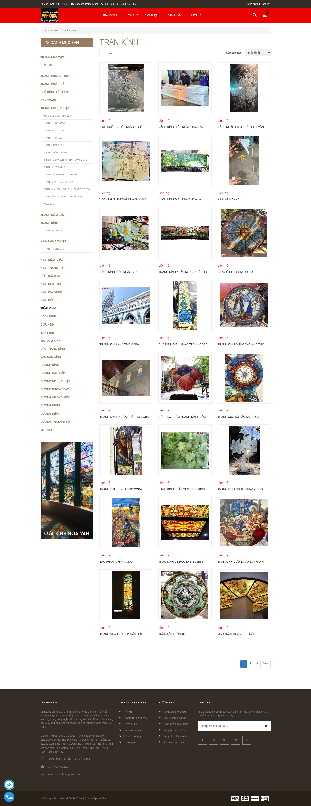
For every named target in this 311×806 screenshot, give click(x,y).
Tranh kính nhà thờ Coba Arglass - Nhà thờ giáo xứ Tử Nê (122, 344)
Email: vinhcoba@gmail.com (60, 774)
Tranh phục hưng (54, 130)
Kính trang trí (52, 267)
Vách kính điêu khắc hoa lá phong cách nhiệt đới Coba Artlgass (179, 199)
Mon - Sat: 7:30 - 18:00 (54, 4)
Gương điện (50, 413)
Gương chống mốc (55, 397)
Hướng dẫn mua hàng (175, 723)
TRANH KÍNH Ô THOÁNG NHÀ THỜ (241, 344)
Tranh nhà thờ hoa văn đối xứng (120, 634)
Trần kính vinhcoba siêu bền (180, 561)
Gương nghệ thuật (55, 381)
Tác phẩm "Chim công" (116, 561)
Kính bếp (47, 300)
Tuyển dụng (130, 723)
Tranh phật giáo (54, 84)
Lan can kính (51, 356)
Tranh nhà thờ (52, 57)
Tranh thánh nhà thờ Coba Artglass (120, 489)
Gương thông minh (55, 421)
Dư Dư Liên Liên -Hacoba (57, 116)
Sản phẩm (176, 15)
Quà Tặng (49, 204)
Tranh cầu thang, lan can (58, 182)
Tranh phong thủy (55, 75)
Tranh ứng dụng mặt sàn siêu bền (63, 196)
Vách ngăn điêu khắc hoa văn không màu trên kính (241, 127)
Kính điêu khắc (52, 259)
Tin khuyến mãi (132, 730)
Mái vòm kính (51, 340)
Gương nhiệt (50, 405)
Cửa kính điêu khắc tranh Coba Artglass (182, 344)
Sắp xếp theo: (234, 52)
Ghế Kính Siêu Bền (54, 92)
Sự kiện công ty (132, 736)
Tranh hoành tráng (55, 152)
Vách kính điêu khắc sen (118, 272)
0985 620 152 (109, 4)
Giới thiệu (153, 15)
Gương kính (50, 365)
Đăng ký (265, 4)
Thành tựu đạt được (135, 717)
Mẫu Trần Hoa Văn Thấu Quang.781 (236, 634)
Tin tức (133, 15)
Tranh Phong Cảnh (54, 230)
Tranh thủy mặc (53, 138)
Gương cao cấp (53, 373)
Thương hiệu (130, 742)
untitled (49, 65)
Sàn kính (47, 332)
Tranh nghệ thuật (55, 108)
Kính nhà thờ (51, 284)
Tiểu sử (127, 711)
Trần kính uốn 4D (171, 634)
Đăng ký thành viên (174, 730)
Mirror (46, 429)
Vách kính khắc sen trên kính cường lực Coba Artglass (181, 489)
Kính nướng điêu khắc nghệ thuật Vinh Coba (120, 127)
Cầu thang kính (53, 348)
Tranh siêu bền (52, 214)
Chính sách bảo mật (174, 711)
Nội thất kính (51, 276)
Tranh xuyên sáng (54, 167)
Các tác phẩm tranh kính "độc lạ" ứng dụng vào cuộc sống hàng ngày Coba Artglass (182, 416)
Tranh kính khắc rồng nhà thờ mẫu (182, 272)
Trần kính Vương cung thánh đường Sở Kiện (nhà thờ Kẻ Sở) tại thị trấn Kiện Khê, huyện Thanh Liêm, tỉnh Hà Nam (241, 561)
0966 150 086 (128, 4)
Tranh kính (49, 223)
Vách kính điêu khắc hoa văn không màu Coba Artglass (180, 127)
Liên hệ (196, 15)
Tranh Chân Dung (54, 145)
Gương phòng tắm (55, 389)
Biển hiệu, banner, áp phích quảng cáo (65, 160)
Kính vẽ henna (228, 199)
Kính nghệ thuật (53, 241)
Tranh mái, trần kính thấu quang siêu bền (67, 189)
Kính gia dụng (51, 292)
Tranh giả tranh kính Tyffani (60, 174)
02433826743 (61, 767)
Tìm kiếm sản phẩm (174, 742)
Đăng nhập (252, 4)
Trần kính (48, 308)
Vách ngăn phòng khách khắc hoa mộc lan (123, 199)
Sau (265, 663)
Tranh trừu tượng (55, 123)
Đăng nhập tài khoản (175, 736)
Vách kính (48, 316)
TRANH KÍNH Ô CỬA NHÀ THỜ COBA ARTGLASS (124, 416)
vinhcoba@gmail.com (84, 4)
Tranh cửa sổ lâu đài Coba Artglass (238, 416)
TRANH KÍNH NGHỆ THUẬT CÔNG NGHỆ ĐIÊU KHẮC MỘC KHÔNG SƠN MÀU (242, 489)
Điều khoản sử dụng (174, 717)
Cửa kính (47, 324)
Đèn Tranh (49, 100)
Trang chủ (112, 15)
